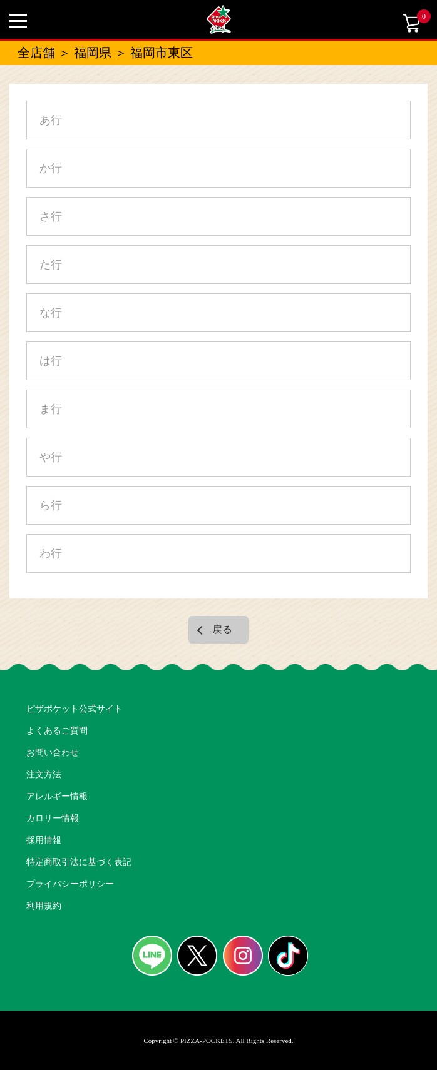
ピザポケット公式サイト (74, 709)
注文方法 (43, 774)
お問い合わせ (52, 752)
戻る (222, 629)
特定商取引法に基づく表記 (78, 862)
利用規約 (43, 906)
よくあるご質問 (57, 730)
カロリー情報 (52, 818)
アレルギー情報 (57, 796)
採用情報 (43, 840)
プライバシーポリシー (70, 884)
